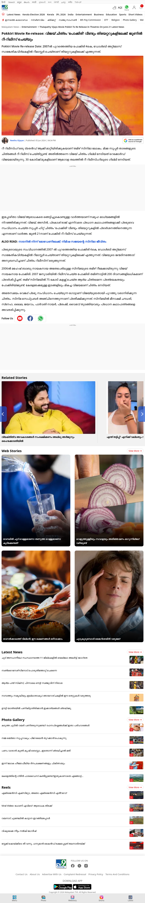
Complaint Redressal (75, 874)
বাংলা (49, 2)
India (71, 14)
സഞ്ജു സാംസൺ (68, 19)
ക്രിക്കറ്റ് (51, 19)
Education (111, 14)
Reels (6, 787)
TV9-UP (78, 2)
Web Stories (12, 450)
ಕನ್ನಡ (19, 2)
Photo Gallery (130, 19)
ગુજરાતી (42, 2)
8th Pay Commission (90, 19)
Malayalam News (10, 26)
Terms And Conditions (117, 874)
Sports (122, 14)
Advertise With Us (51, 874)
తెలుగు (27, 2)
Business (99, 14)
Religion (115, 19)
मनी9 (70, 2)
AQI (120, 7)
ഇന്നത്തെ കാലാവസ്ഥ (16, 19)
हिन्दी (4, 2)
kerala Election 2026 (33, 14)
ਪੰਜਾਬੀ (56, 2)
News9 (11, 2)
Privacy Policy (95, 874)
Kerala (50, 14)
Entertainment (84, 14)
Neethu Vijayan (17, 140)
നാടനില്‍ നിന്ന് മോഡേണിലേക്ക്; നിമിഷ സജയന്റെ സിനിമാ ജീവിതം (62, 241)
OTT (106, 19)
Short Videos (135, 14)
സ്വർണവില (37, 19)
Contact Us (21, 874)
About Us (35, 874)
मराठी (34, 2)
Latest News (12, 652)
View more (135, 450)
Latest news (13, 14)
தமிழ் (63, 2)
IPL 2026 (61, 14)
